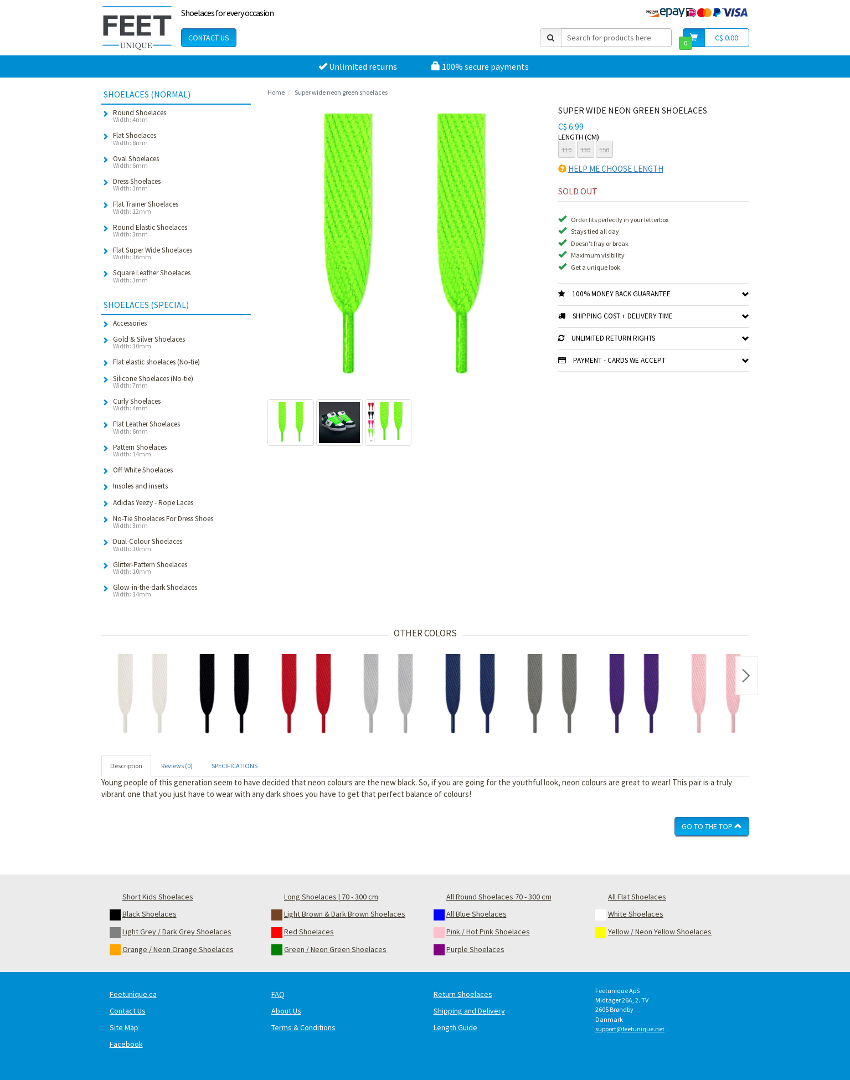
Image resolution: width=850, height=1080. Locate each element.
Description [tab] (126, 766)
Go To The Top (712, 826)
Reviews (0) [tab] (177, 766)
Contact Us (208, 38)
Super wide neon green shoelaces (341, 92)
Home (276, 92)
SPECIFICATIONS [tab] (234, 766)
